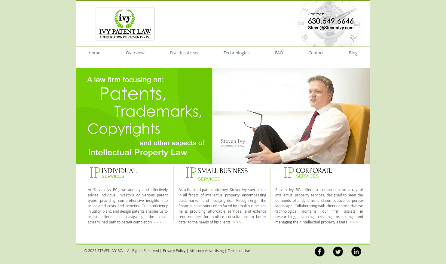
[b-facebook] (320, 251)
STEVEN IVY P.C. (110, 250)
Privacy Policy (174, 250)
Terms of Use (239, 250)
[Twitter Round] (338, 251)
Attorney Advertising (207, 250)
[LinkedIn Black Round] (356, 251)
